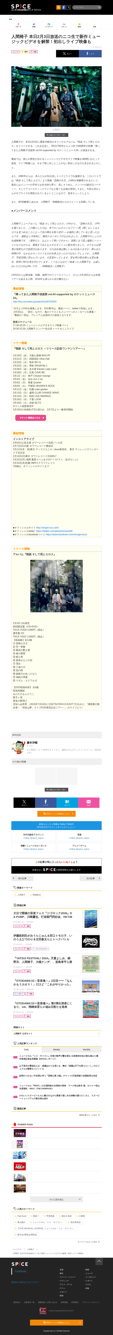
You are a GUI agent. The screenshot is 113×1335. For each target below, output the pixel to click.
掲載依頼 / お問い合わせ (47, 1302)
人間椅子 (20, 895)
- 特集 (86, 1288)
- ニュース (88, 1273)
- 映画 (61, 1296)
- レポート (88, 1281)
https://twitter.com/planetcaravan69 (54, 531)
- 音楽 (61, 1270)
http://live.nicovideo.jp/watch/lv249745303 (34, 301)
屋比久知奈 (65, 1216)
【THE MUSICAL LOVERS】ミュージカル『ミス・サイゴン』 (45, 1228)
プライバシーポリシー (91, 1302)
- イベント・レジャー (67, 1277)
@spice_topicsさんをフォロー (25, 1282)
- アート (62, 1288)
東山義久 (20, 1222)
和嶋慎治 (35, 895)
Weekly (56, 1049)
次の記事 (93, 878)
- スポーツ (63, 1292)
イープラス (17, 1249)
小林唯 (80, 1216)
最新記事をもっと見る (89, 1115)
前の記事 (19, 878)
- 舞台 (61, 1273)
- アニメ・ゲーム (65, 1284)
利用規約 (74, 1302)
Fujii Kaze (20, 1216)
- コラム (87, 1284)
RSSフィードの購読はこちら (58, 813)
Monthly (86, 1049)
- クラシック (64, 1281)
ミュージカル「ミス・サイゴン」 (46, 1222)
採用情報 (64, 1302)
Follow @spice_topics (34, 838)
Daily (26, 1049)
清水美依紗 (74, 1222)
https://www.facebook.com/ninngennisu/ (66, 534)
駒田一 (35, 1216)
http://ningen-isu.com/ (47, 527)
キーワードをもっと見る (88, 1242)
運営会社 (16, 1302)
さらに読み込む (65, 1199)
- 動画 (86, 1270)
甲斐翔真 (49, 1216)
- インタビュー (90, 1277)
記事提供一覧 (29, 1302)
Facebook (20, 1271)
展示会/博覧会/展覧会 (26, 1234)
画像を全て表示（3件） (56, 135)
